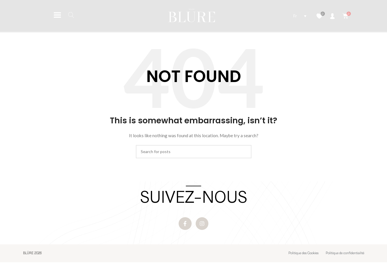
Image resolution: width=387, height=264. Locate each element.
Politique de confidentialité (345, 255)
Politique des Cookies (303, 255)
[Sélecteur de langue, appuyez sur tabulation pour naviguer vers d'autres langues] (299, 15)
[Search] (193, 151)
